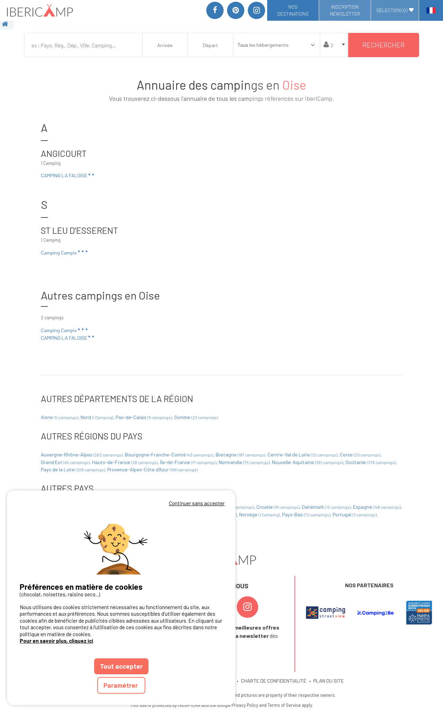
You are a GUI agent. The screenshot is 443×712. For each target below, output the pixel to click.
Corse (360, 454)
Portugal (355, 514)
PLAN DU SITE (328, 681)
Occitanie (371, 462)
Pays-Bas (306, 514)
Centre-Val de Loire (303, 454)
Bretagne (241, 454)
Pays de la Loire (73, 469)
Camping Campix (65, 252)
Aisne (60, 417)
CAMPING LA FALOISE (68, 175)
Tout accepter (121, 666)
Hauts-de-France (125, 462)
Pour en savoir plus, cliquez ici (56, 641)
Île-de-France (188, 462)
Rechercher (383, 45)
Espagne (377, 507)
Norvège (260, 514)
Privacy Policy (245, 705)
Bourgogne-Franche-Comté (169, 454)
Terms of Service (284, 705)
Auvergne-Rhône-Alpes (82, 454)
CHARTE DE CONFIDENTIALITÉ (273, 681)
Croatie (278, 507)
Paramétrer (121, 685)
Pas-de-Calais (144, 417)
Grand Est (66, 462)
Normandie (245, 462)
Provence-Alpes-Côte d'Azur (152, 469)
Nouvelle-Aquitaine (308, 462)
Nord (97, 417)
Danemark (327, 507)
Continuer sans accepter (197, 503)
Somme (196, 417)
